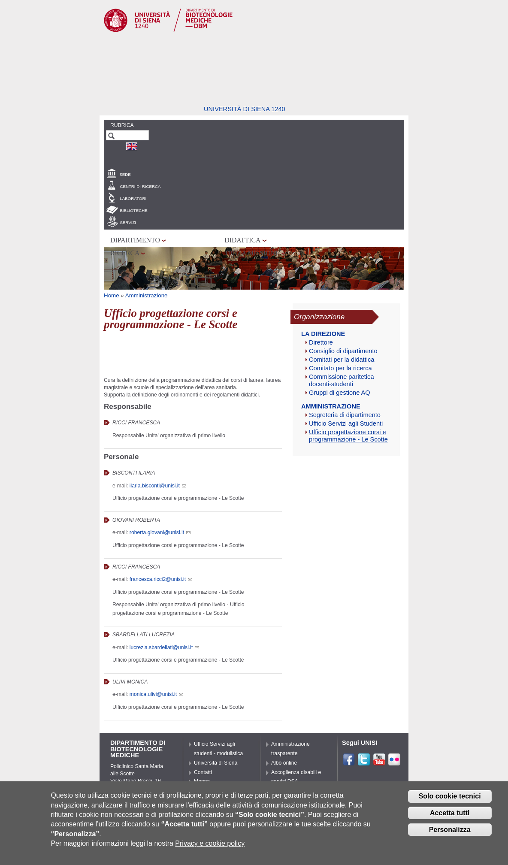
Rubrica (122, 125)
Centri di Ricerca (140, 186)
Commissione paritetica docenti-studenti (341, 380)
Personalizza (450, 829)
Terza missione (252, 253)
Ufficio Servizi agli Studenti (346, 423)
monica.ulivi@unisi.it (156, 694)
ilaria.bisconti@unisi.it (158, 486)
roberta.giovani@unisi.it (160, 532)
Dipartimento (135, 240)
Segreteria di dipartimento (345, 414)
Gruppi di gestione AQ (339, 392)
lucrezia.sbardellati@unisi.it (164, 647)
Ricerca (124, 253)
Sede (124, 174)
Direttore (321, 342)
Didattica (242, 240)
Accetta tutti (449, 813)
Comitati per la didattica (341, 359)
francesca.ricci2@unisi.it (161, 579)
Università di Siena (215, 763)
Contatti (203, 772)
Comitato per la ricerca (340, 368)
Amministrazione (146, 295)
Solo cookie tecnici (450, 796)
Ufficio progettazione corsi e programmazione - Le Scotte (348, 436)
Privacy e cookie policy (210, 843)
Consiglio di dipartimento (343, 351)
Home (111, 295)
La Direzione (323, 333)
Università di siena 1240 (244, 109)
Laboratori (133, 198)
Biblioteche (133, 210)
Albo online (284, 763)
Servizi (128, 222)
